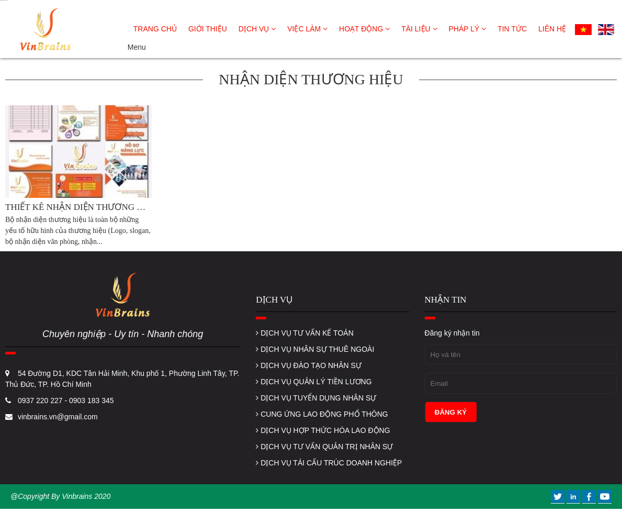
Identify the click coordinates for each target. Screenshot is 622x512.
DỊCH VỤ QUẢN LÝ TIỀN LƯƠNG (313, 381)
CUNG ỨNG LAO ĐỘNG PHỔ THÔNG (322, 414)
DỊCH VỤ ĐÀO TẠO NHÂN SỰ (308, 365)
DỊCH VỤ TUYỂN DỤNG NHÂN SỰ (316, 398)
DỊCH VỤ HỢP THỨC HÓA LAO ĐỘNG (323, 430)
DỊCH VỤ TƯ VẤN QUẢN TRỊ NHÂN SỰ (324, 446)
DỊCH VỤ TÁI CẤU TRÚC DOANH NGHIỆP (329, 463)
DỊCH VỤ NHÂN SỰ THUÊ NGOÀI (315, 349)
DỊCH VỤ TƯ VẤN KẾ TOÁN (304, 333)
